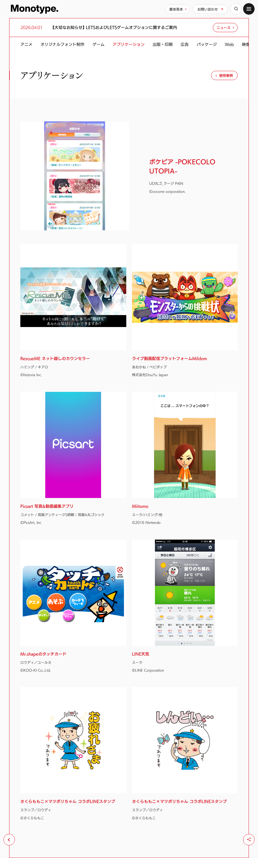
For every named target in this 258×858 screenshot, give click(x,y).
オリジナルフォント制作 (62, 44)
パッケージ (207, 44)
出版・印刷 (163, 44)
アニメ (26, 44)
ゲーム (98, 44)
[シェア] (249, 839)
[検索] (236, 9)
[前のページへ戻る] (9, 839)
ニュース (224, 27)
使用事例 (226, 75)
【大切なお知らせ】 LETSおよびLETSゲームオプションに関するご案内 (114, 28)
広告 (185, 44)
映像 (246, 44)
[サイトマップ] (249, 9)
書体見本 (176, 9)
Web (229, 44)
